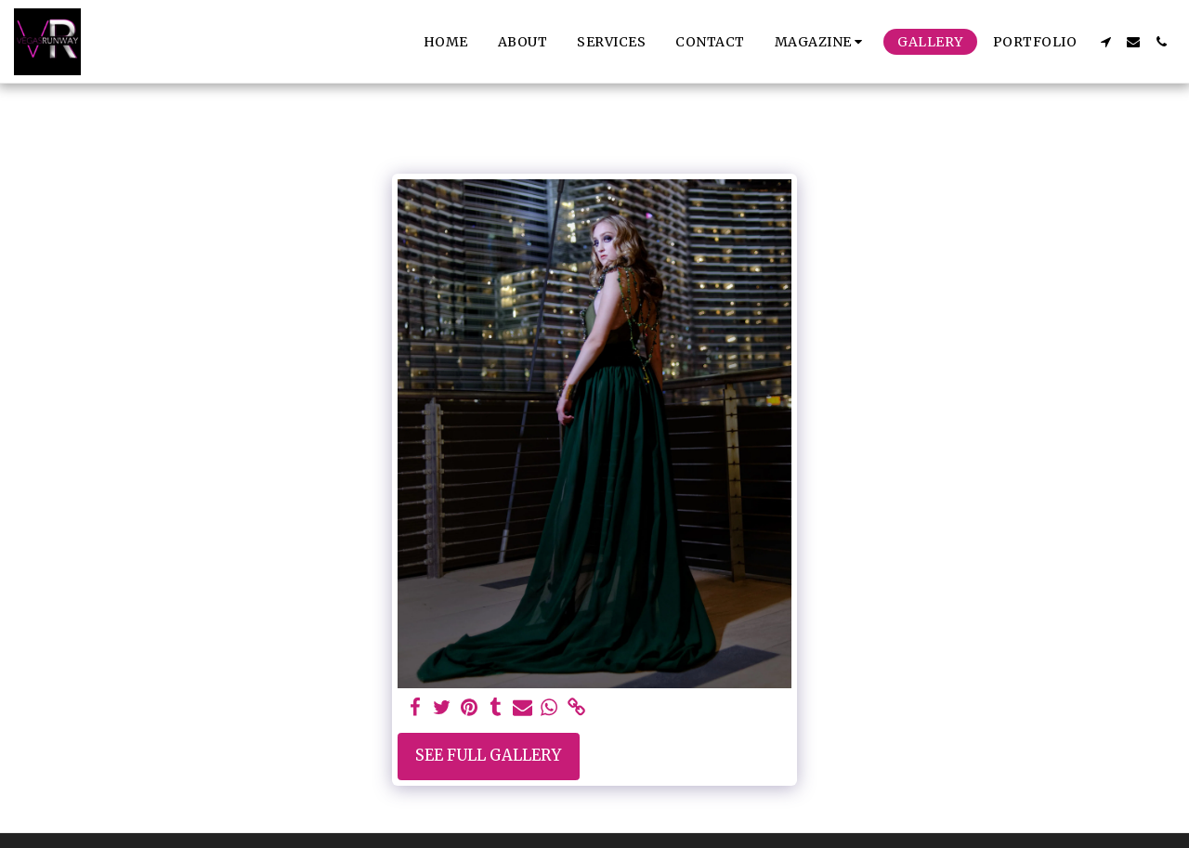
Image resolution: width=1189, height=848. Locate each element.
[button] (821, 42)
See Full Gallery (488, 755)
